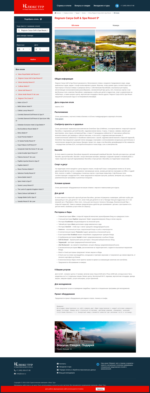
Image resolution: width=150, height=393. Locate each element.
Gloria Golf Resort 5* (24, 90)
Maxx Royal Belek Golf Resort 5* (28, 74)
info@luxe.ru (20, 374)
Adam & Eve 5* (22, 102)
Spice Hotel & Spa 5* (24, 181)
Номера (116, 25)
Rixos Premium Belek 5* (25, 169)
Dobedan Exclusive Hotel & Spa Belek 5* (30, 125)
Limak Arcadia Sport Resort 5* (27, 153)
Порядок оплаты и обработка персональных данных (76, 370)
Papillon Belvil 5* (22, 165)
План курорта (59, 118)
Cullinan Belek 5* (23, 86)
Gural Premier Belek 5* (24, 137)
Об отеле (75, 25)
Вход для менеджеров (66, 373)
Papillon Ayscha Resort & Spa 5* (27, 161)
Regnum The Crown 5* (26, 98)
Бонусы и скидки (82, 6)
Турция (77, 13)
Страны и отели (63, 6)
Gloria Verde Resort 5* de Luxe (27, 94)
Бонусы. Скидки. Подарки (75, 345)
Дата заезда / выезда (25, 35)
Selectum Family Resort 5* (25, 173)
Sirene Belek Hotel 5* (24, 177)
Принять (100, 389)
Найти (33, 59)
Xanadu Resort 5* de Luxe (25, 201)
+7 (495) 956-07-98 (22, 370)
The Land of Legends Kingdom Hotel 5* (30, 189)
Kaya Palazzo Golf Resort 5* (26, 145)
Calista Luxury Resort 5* (25, 110)
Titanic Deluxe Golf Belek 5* (26, 193)
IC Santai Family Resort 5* (25, 141)
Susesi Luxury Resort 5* (25, 185)
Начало (59, 13)
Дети (36, 45)
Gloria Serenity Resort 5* (25, 82)
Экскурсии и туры (101, 6)
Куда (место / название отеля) (28, 26)
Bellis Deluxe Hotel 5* (24, 106)
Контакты (61, 364)
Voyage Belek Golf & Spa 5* (26, 197)
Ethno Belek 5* (22, 133)
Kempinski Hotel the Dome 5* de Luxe (29, 149)
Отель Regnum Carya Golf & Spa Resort (99, 13)
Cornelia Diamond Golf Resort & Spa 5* (30, 114)
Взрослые (20, 45)
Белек (84, 13)
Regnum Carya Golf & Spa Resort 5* (29, 78)
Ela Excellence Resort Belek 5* (27, 129)
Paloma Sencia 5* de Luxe (25, 157)
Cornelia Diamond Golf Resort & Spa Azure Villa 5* (33, 120)
